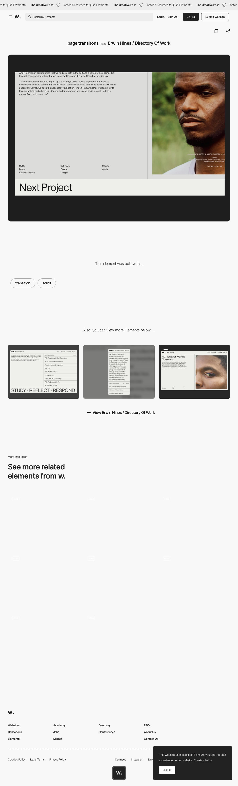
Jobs (56, 732)
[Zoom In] (119, 578)
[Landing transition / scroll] (43, 638)
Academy (59, 725)
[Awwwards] (18, 16)
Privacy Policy (57, 759)
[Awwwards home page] (119, 773)
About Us (150, 732)
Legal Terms (37, 759)
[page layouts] (194, 372)
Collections (15, 732)
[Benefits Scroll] (119, 519)
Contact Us (151, 738)
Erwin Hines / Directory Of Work (139, 43)
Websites (14, 725)
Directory (105, 725)
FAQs (147, 725)
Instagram (137, 759)
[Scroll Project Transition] (194, 519)
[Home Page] (119, 638)
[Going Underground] (43, 578)
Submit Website (215, 16)
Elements (14, 738)
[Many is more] (43, 519)
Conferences (107, 732)
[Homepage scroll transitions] (194, 578)
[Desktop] (43, 372)
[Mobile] (119, 372)
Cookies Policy (16, 759)
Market (57, 738)
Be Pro (191, 16)
